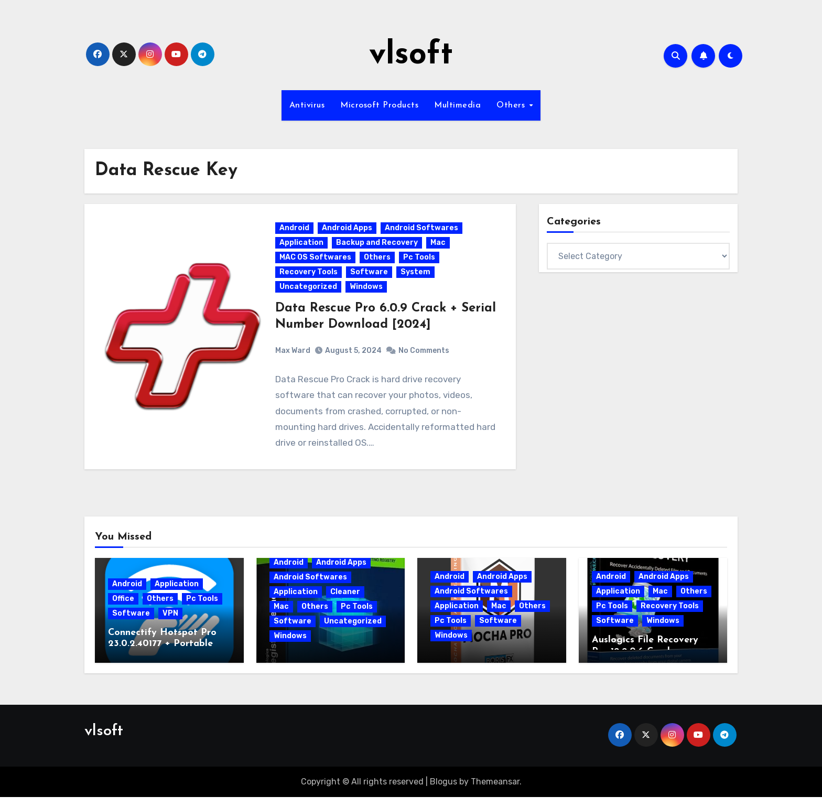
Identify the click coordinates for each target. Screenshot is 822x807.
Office (123, 608)
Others (512, 105)
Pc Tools (420, 262)
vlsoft (411, 55)
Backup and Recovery (378, 247)
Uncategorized (309, 291)
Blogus (443, 792)
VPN (170, 623)
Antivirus (307, 105)
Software (370, 277)
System (416, 277)
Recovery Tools (309, 277)
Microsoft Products (379, 105)
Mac (439, 247)
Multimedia (457, 105)
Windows (367, 291)
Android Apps (348, 233)
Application (302, 247)
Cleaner (345, 601)
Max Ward (293, 355)
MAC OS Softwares (316, 262)
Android (295, 233)
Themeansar (495, 792)
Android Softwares (422, 233)
